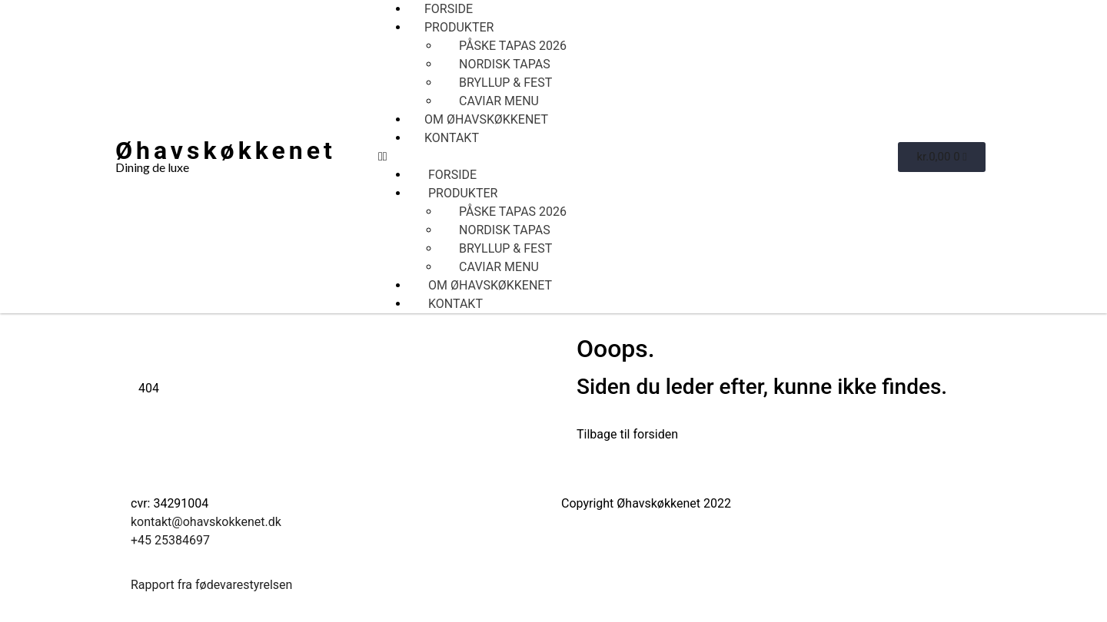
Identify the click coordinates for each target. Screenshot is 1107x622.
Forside (448, 9)
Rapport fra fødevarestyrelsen (211, 584)
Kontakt (451, 138)
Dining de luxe (152, 167)
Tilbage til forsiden (627, 434)
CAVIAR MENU (499, 101)
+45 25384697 (170, 540)
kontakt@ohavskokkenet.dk (206, 521)
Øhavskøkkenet (225, 150)
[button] (638, 156)
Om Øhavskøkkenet (486, 119)
